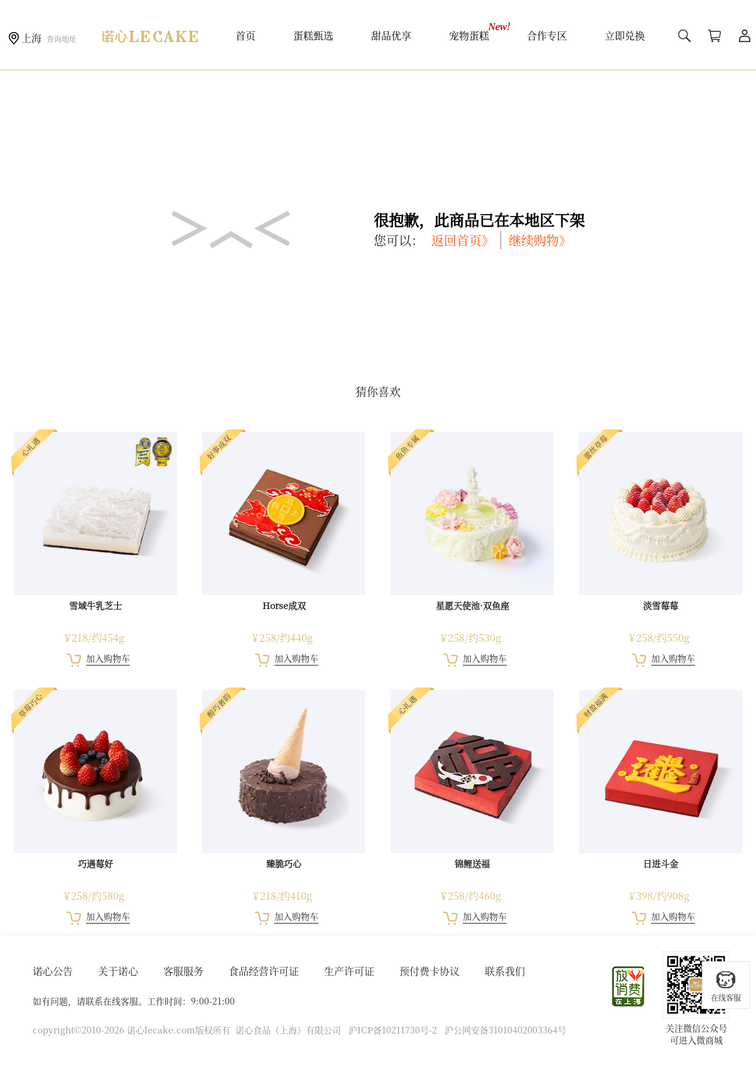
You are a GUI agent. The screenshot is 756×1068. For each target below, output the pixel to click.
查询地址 (61, 38)
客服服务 (183, 971)
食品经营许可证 (264, 971)
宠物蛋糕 (469, 35)
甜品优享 (391, 35)
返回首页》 (462, 240)
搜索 (684, 36)
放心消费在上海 (629, 986)
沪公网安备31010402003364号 (505, 1029)
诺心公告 (53, 971)
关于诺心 (118, 971)
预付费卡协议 (429, 971)
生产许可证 (349, 971)
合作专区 (547, 35)
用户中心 (745, 36)
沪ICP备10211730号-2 (392, 1029)
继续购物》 (540, 240)
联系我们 (505, 971)
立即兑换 (625, 35)
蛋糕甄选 (313, 35)
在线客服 (726, 986)
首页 (245, 35)
